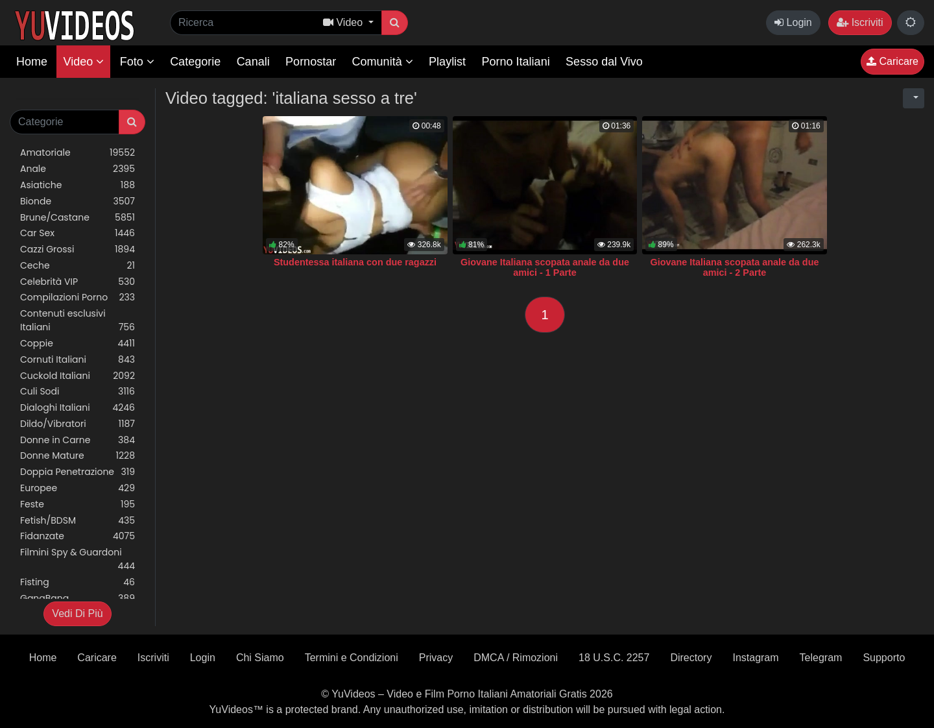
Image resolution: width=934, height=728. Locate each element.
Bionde (77, 201)
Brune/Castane (77, 217)
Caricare (892, 61)
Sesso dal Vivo (604, 61)
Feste (77, 504)
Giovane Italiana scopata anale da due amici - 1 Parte (545, 267)
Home (31, 61)
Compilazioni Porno (77, 297)
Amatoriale (77, 153)
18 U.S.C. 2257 (614, 657)
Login (793, 22)
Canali (253, 61)
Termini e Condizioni (351, 657)
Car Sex (77, 233)
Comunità (382, 61)
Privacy (436, 657)
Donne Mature (77, 456)
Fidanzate (77, 536)
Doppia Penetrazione (77, 472)
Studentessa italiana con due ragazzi (355, 262)
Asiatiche (77, 185)
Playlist (447, 61)
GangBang (77, 598)
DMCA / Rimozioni (515, 657)
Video (83, 61)
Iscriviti (860, 22)
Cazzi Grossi (77, 249)
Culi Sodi (77, 391)
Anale (77, 169)
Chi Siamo (260, 657)
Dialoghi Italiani (77, 408)
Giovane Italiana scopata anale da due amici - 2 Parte (735, 267)
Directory (691, 657)
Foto (137, 61)
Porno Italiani (516, 61)
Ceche (77, 266)
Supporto (884, 657)
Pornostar (310, 61)
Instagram (755, 657)
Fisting (77, 582)
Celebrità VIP (77, 282)
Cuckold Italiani (77, 376)
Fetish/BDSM (77, 521)
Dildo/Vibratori (77, 424)
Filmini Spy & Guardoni (77, 559)
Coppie (77, 343)
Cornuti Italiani (77, 360)
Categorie (195, 61)
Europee (77, 488)
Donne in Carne (77, 440)
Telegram (821, 657)
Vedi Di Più (77, 613)
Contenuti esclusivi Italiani (77, 320)
